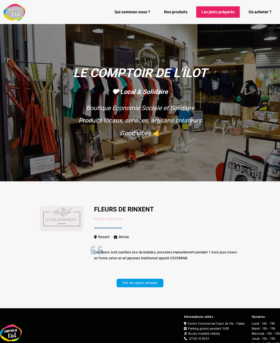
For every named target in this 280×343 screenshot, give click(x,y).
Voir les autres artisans (140, 283)
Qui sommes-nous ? (132, 12)
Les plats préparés (217, 12)
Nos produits (175, 12)
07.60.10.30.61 (196, 339)
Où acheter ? (259, 12)
